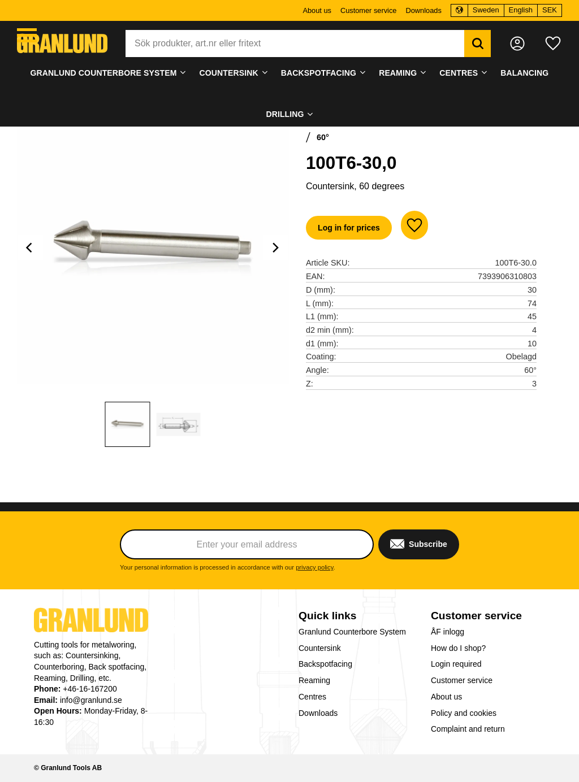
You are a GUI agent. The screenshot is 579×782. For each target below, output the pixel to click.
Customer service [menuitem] (368, 10)
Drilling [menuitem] (285, 114)
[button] (27, 35)
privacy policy (314, 567)
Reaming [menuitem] (398, 72)
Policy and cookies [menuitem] (463, 713)
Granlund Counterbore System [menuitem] (104, 72)
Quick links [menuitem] (327, 616)
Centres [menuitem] (458, 72)
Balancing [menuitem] (524, 72)
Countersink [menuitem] (229, 72)
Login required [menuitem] (456, 663)
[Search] (477, 43)
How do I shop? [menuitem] (458, 648)
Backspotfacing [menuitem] (318, 72)
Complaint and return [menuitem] (468, 728)
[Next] (275, 247)
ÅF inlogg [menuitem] (447, 631)
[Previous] (30, 247)
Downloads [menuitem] (423, 10)
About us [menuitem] (317, 10)
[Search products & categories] (295, 43)
